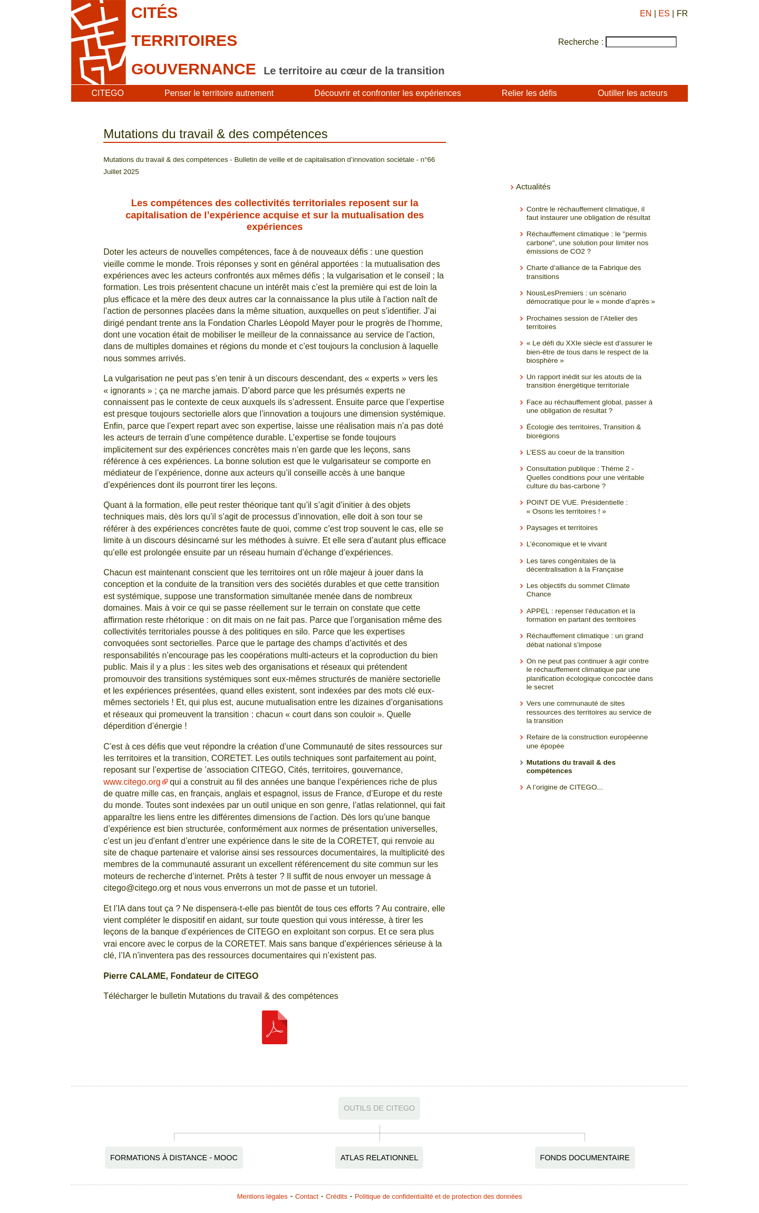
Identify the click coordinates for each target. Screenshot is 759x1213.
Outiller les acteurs (633, 93)
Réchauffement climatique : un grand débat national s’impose (585, 640)
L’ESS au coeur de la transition (576, 452)
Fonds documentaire (585, 1157)
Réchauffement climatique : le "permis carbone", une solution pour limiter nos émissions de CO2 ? (588, 242)
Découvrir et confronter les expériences (387, 93)
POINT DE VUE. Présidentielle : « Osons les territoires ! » (577, 506)
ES (663, 13)
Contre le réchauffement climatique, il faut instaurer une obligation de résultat (588, 213)
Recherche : (581, 41)
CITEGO (108, 93)
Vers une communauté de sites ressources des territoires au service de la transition (589, 712)
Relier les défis (529, 93)
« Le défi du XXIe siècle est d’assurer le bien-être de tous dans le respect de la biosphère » (590, 351)
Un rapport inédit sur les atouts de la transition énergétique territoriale (584, 381)
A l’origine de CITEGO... (565, 787)
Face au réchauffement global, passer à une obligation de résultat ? (590, 406)
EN (645, 13)
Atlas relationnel (379, 1157)
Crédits (336, 1196)
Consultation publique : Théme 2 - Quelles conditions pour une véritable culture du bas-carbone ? (586, 477)
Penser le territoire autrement (219, 93)
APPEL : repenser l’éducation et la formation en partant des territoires (581, 615)
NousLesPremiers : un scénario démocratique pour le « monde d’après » (591, 297)
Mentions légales (262, 1196)
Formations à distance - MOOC (174, 1157)
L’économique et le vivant (567, 544)
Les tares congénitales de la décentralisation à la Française (575, 565)
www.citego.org (132, 781)
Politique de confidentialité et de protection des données (438, 1196)
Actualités (533, 186)
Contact (306, 1196)
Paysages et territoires (562, 528)
